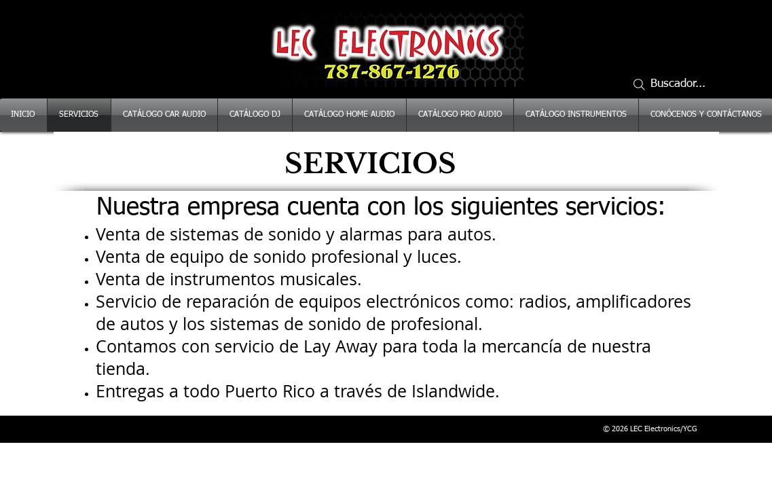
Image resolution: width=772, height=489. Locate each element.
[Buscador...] (675, 84)
